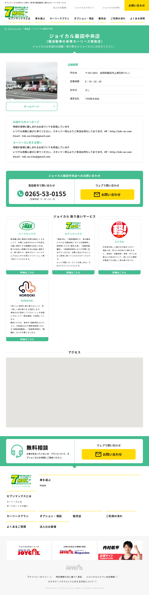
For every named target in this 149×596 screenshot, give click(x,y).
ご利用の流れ (118, 18)
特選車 (43, 486)
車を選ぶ (40, 18)
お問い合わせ (136, 5)
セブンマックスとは (19, 18)
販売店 (102, 18)
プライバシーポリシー (38, 577)
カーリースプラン (59, 18)
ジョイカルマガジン (84, 7)
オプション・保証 (84, 18)
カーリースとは (14, 502)
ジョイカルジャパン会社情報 (100, 577)
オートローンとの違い (17, 507)
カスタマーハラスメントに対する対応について (71, 582)
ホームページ (32, 107)
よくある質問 (137, 18)
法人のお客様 (59, 7)
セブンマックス (14, 29)
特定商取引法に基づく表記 (69, 577)
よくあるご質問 (16, 528)
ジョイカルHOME (111, 7)
